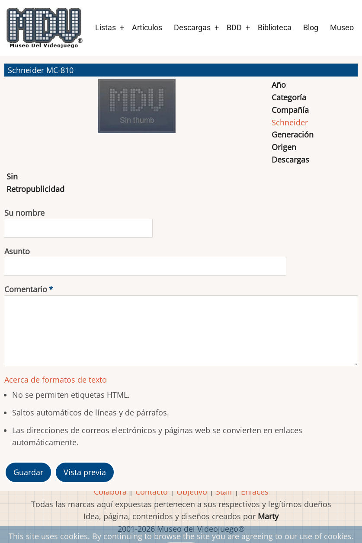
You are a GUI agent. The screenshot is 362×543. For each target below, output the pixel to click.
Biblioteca (275, 27)
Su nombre (24, 213)
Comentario (25, 289)
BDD (234, 27)
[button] (137, 110)
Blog (310, 27)
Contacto (151, 491)
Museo (342, 27)
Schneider (290, 122)
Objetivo (191, 491)
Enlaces (255, 491)
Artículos (147, 27)
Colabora (110, 491)
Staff (224, 491)
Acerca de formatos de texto (55, 379)
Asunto (17, 251)
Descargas (192, 27)
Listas (105, 27)
